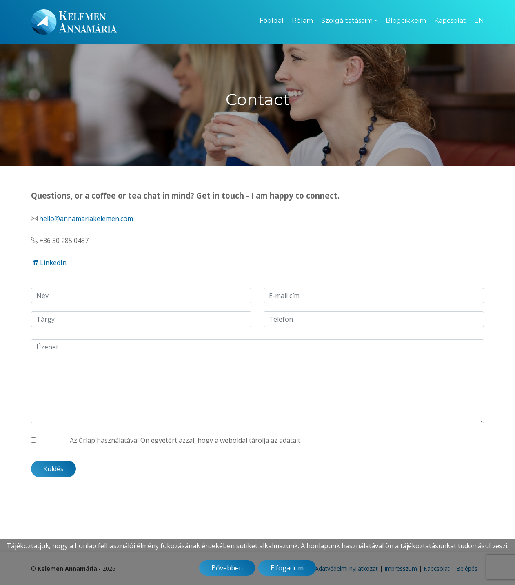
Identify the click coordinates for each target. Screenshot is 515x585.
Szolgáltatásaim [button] (347, 20)
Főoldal (272, 20)
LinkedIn (50, 262)
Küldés (53, 468)
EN (479, 20)
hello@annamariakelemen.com (86, 218)
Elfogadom (287, 567)
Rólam (302, 20)
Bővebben (227, 567)
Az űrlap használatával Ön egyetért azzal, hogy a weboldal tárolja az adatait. (186, 440)
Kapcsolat (450, 20)
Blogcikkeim (406, 20)
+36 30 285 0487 (64, 240)
